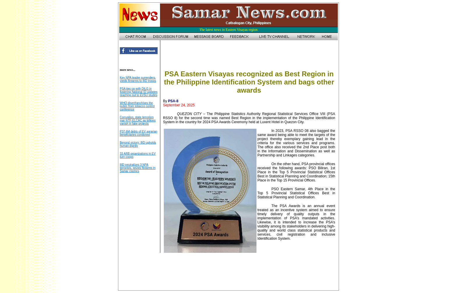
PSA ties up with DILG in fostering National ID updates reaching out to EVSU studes (138, 92)
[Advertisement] (249, 56)
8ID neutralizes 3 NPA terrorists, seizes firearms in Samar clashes (137, 168)
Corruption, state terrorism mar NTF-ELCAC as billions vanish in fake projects (138, 120)
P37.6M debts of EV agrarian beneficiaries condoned (138, 133)
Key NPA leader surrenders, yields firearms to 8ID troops (138, 79)
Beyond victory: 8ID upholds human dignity (138, 144)
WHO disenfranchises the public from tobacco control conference (137, 106)
